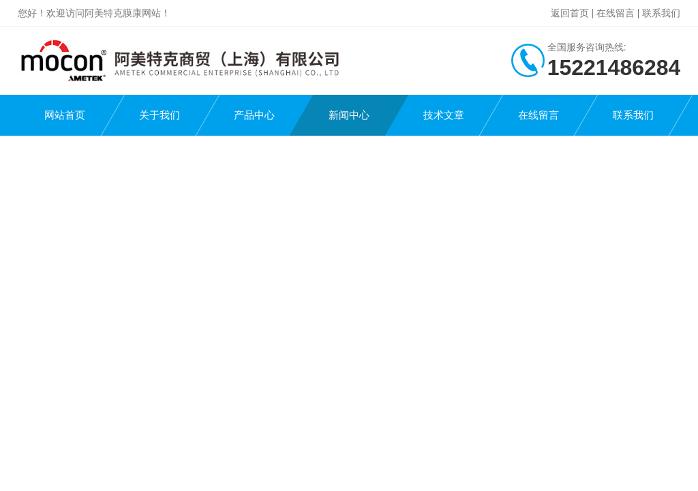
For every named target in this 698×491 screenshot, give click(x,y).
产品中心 (254, 115)
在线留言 (615, 13)
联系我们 (661, 13)
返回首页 (570, 13)
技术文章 (443, 115)
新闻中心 (349, 115)
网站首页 (64, 115)
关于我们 (159, 115)
